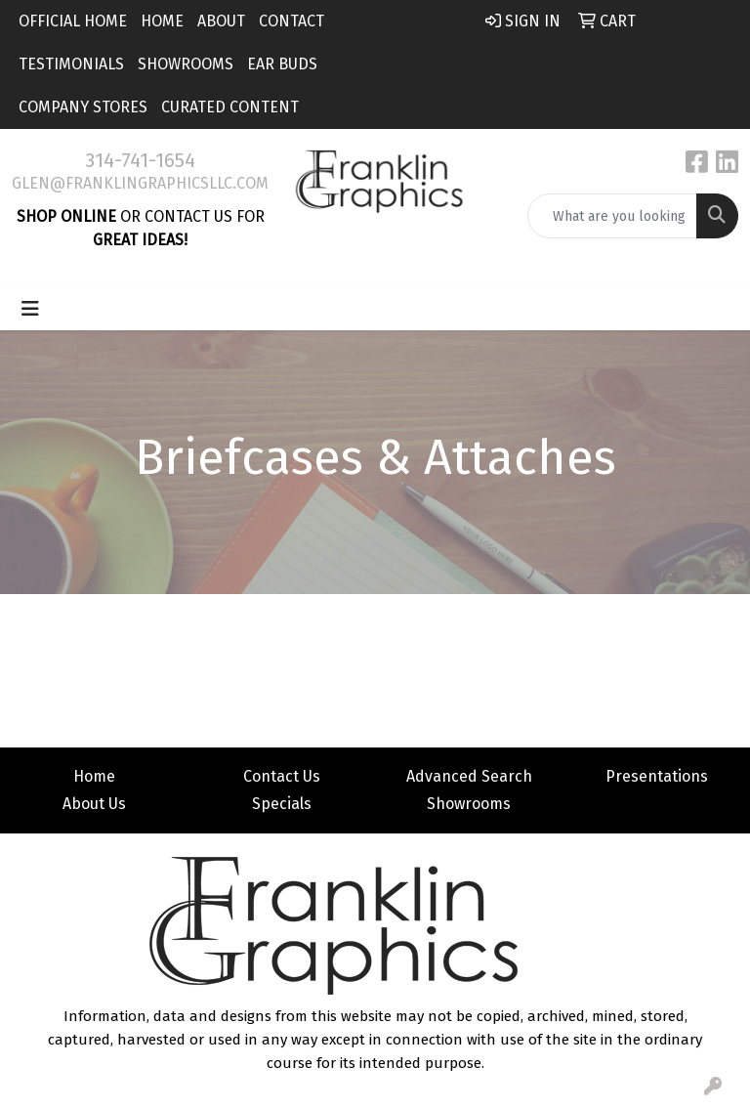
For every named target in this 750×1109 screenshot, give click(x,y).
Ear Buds (282, 64)
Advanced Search (469, 776)
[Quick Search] (612, 215)
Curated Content (230, 107)
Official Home (73, 21)
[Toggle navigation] (30, 308)
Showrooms (185, 64)
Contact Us (281, 776)
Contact (291, 21)
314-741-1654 (140, 160)
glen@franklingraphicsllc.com (140, 183)
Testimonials (71, 64)
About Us (94, 803)
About (221, 21)
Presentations (656, 776)
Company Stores (83, 107)
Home (162, 21)
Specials (282, 803)
